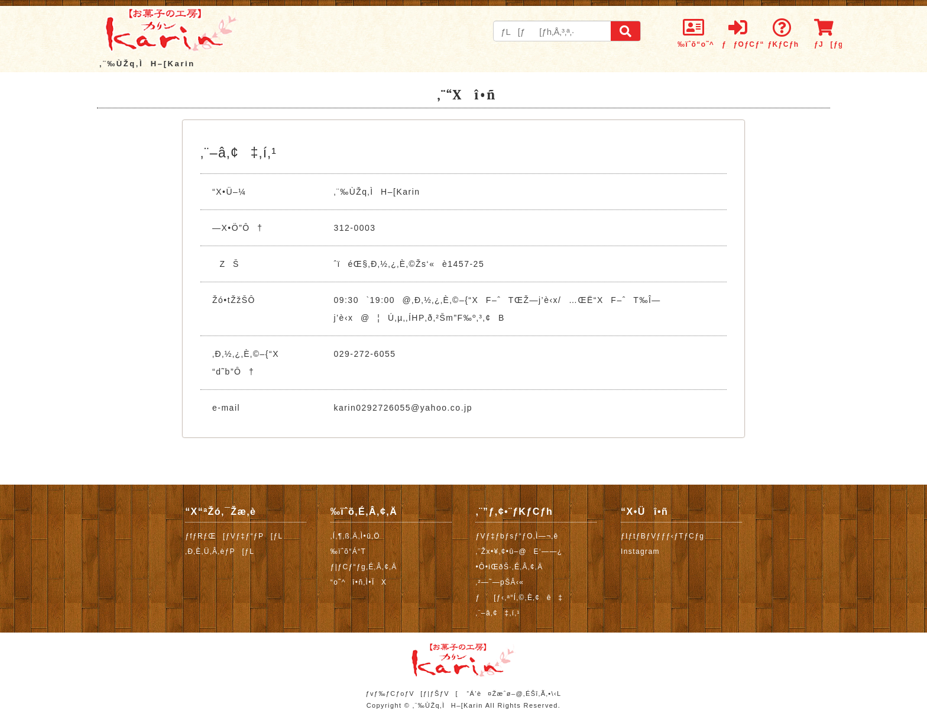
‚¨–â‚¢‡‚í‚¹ (497, 613)
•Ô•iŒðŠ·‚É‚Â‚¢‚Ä (509, 567)
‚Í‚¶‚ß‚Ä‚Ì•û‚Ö (355, 536)
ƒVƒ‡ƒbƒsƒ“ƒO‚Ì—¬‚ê (516, 536)
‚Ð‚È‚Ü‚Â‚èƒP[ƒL (219, 551)
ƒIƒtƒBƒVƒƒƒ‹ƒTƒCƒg (662, 536)
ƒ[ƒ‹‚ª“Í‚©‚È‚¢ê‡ (519, 598)
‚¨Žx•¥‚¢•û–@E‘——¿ (518, 551)
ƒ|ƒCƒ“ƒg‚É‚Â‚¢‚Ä (363, 567)
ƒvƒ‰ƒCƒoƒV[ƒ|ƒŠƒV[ (411, 693)
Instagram (640, 551)
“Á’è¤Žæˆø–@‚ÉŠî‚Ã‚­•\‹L (513, 693)
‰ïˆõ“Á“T (348, 551)
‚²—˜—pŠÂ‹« (499, 582)
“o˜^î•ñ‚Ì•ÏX (358, 582)
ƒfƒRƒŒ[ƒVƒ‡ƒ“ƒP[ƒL (234, 536)
